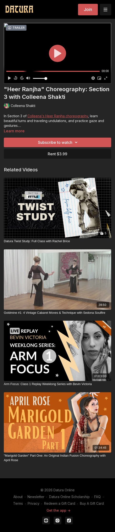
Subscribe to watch (58, 142)
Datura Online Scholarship (69, 497)
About (18, 497)
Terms (18, 503)
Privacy (33, 503)
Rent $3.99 (57, 153)
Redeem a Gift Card (59, 503)
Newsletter (35, 497)
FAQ (97, 497)
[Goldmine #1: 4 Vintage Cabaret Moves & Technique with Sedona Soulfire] (57, 312)
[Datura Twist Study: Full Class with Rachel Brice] (57, 241)
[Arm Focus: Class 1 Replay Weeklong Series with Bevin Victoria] (57, 384)
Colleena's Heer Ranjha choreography (57, 116)
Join (88, 9)
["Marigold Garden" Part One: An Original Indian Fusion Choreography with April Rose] (57, 458)
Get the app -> (58, 510)
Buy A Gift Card (92, 503)
